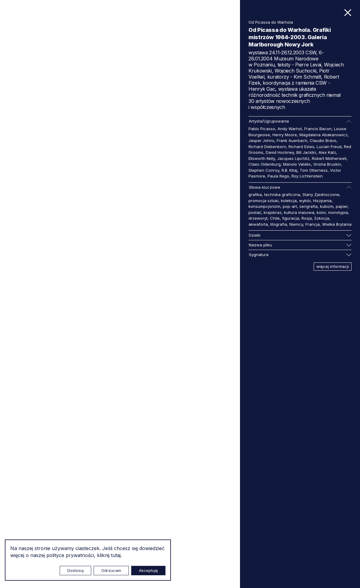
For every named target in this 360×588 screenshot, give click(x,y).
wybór (305, 200)
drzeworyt (258, 218)
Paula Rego (278, 176)
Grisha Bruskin (327, 164)
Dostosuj (75, 570)
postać (254, 212)
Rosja (307, 218)
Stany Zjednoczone (320, 194)
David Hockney (280, 152)
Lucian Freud (329, 146)
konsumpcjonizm (264, 206)
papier (342, 206)
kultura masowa (299, 212)
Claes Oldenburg (264, 164)
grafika (255, 194)
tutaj (116, 555)
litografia (278, 224)
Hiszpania (322, 200)
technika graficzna (282, 194)
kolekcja (289, 200)
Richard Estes (301, 146)
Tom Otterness (314, 170)
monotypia (338, 212)
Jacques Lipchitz (293, 158)
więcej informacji (332, 266)
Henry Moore (284, 134)
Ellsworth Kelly (261, 158)
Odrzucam (111, 570)
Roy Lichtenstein (307, 176)
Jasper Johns (261, 140)
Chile (275, 218)
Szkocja (321, 218)
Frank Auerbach (292, 140)
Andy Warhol (290, 128)
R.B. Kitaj (289, 170)
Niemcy (296, 224)
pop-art (290, 206)
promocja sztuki (263, 200)
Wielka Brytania (337, 224)
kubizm (326, 206)
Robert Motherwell (329, 158)
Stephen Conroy (263, 170)
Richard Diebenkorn (267, 146)
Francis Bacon (318, 128)
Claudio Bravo (323, 140)
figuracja (290, 218)
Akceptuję (148, 570)
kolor (321, 212)
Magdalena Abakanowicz (323, 134)
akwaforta (258, 224)
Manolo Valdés (297, 164)
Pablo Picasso (261, 128)
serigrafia (308, 206)
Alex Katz (327, 152)
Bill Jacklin (306, 152)
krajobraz (273, 212)
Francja (312, 224)
